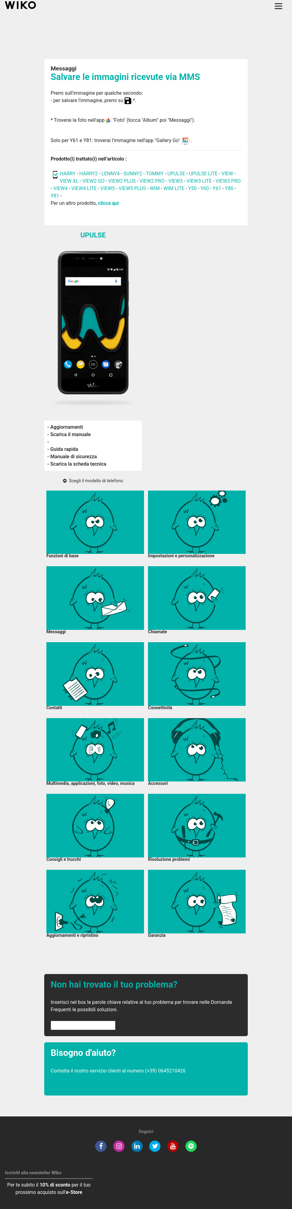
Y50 (192, 188)
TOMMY (155, 174)
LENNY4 (111, 174)
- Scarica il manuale (69, 434)
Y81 (55, 196)
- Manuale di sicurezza (72, 456)
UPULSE (176, 174)
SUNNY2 (132, 174)
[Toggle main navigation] (278, 6)
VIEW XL (69, 181)
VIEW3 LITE (199, 181)
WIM (155, 188)
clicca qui (108, 203)
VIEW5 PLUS (132, 188)
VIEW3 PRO (228, 181)
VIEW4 (60, 188)
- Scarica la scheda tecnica (76, 464)
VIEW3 (175, 181)
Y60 (205, 188)
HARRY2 (88, 174)
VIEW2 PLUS (122, 181)
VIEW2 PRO (152, 181)
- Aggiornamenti (65, 427)
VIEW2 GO (93, 181)
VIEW (227, 174)
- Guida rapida (62, 449)
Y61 (217, 188)
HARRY (68, 174)
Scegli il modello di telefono (93, 480)
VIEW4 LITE (84, 188)
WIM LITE (173, 188)
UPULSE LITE (203, 174)
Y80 (229, 188)
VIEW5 (108, 188)
